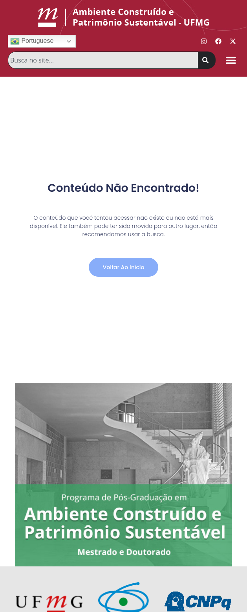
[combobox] (103, 60)
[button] (231, 60)
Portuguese (31, 41)
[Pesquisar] (207, 60)
